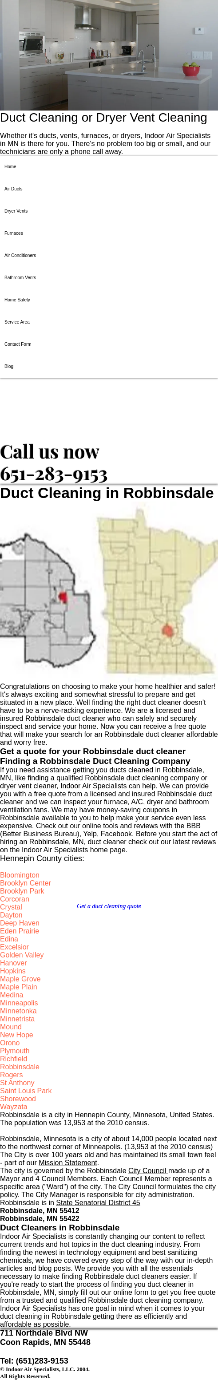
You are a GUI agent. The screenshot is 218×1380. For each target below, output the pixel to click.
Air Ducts (13, 188)
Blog (8, 366)
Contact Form (18, 344)
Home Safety (17, 299)
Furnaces (13, 233)
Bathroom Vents (20, 277)
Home (10, 166)
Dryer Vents (16, 211)
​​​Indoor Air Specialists (65, 408)
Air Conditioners (20, 255)
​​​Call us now (49, 451)
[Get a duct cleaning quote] (109, 906)
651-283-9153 (54, 472)
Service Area (17, 322)
